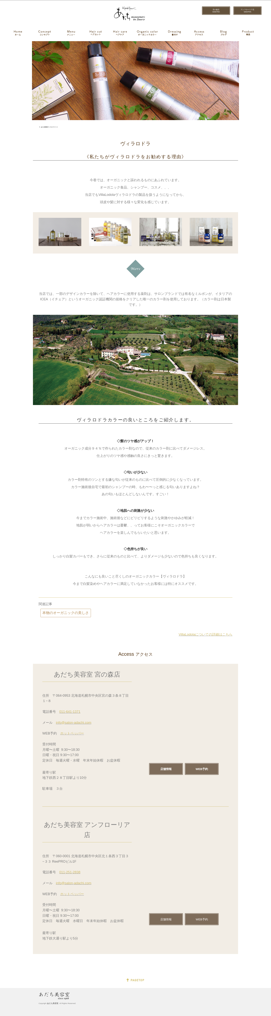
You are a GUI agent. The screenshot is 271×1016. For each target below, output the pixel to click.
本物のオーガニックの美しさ (65, 613)
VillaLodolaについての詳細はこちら (205, 634)
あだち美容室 (52, 1003)
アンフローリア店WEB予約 (247, 10)
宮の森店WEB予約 (216, 10)
